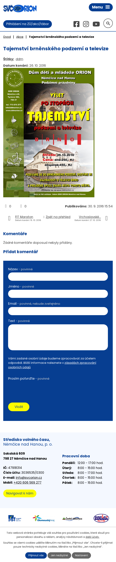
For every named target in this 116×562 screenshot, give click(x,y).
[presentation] (35, 389)
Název (20, 269)
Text (19, 321)
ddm (19, 59)
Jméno (21, 286)
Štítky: (8, 59)
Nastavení (81, 555)
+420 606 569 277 (27, 483)
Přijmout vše (36, 555)
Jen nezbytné (59, 555)
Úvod (7, 37)
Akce (19, 37)
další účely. (92, 537)
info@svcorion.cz (29, 478)
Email (34, 303)
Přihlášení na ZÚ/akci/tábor (27, 24)
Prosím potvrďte (28, 378)
